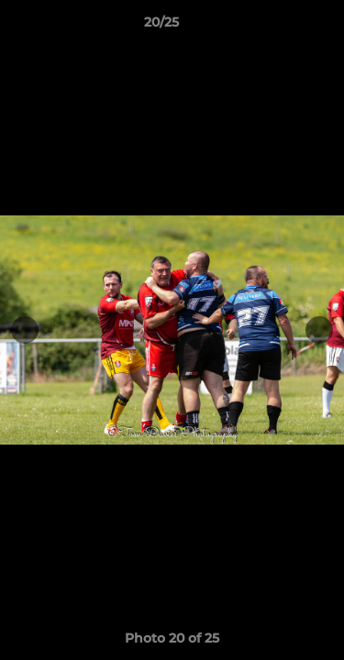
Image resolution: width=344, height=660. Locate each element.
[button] (278, 26)
